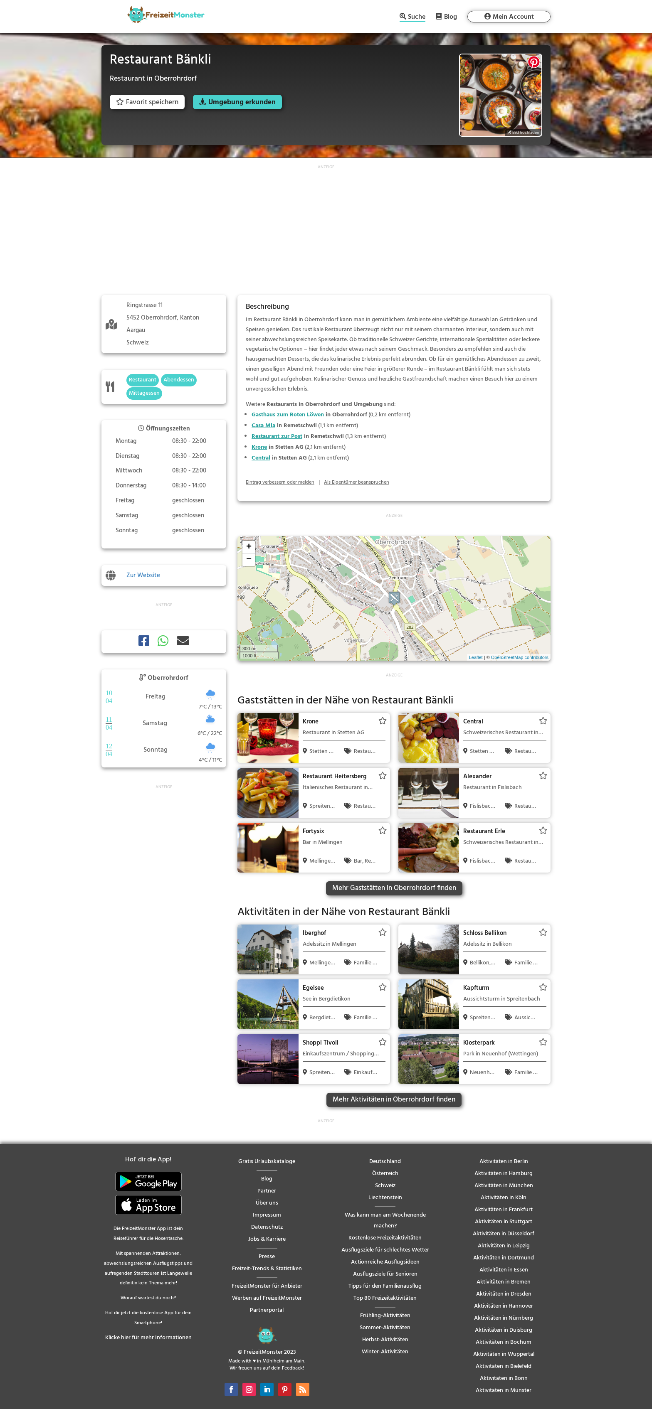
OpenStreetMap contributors (519, 657)
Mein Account (513, 17)
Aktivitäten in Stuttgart (503, 1222)
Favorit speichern (147, 102)
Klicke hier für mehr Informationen (148, 1338)
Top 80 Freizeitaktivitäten (385, 1298)
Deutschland (385, 1161)
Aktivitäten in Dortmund (503, 1258)
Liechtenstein (385, 1197)
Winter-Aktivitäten (385, 1352)
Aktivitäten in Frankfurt (503, 1210)
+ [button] (249, 547)
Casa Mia (263, 425)
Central (261, 458)
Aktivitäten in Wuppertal (503, 1354)
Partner (266, 1191)
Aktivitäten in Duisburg (503, 1330)
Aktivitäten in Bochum (503, 1342)
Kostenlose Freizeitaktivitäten (385, 1238)
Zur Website (143, 575)
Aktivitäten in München (503, 1185)
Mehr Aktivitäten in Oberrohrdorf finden (394, 1099)
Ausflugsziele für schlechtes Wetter (385, 1250)
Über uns (267, 1203)
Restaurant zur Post (277, 436)
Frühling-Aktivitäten (385, 1315)
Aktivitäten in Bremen (504, 1282)
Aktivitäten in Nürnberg (503, 1318)
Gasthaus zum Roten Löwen (288, 415)
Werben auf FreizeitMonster (267, 1298)
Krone (259, 447)
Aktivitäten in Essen (503, 1270)
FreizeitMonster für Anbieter (267, 1286)
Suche (416, 17)
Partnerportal (267, 1310)
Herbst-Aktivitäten (385, 1340)
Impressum (267, 1215)
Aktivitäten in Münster (503, 1390)
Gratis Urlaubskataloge (266, 1161)
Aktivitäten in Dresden (503, 1294)
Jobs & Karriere (267, 1239)
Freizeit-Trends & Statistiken (267, 1269)
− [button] (249, 559)
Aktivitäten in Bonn (504, 1378)
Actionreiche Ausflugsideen (385, 1262)
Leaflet (476, 657)
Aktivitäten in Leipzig (504, 1246)
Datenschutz (267, 1227)
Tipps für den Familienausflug (385, 1286)
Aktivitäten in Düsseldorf (503, 1234)
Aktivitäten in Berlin (503, 1161)
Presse (267, 1256)
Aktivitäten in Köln (503, 1197)
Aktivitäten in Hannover (503, 1306)
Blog (450, 16)
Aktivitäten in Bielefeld (503, 1366)
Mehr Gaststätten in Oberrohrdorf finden (394, 888)
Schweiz (385, 1185)
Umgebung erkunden (242, 102)
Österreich (385, 1173)
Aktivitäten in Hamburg (503, 1173)
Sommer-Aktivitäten (385, 1328)
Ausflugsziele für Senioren (385, 1274)
